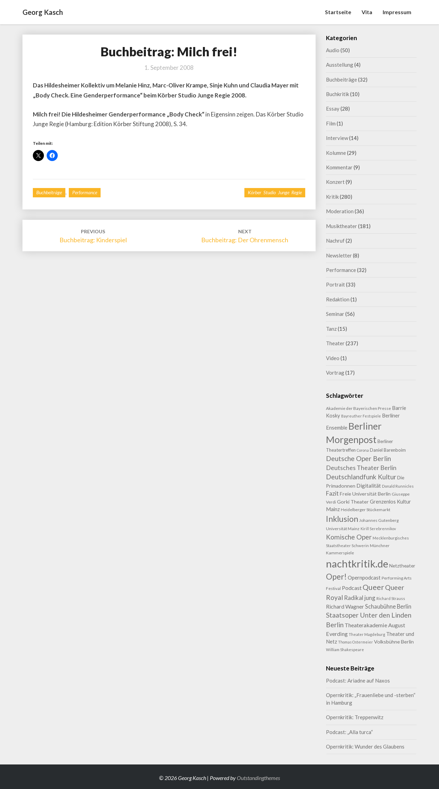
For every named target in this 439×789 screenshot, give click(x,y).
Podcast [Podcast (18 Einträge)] (352, 587)
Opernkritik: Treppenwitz (354, 717)
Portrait (335, 284)
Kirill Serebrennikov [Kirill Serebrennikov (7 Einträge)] (378, 528)
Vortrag (335, 372)
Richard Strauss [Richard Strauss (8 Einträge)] (390, 598)
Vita (367, 12)
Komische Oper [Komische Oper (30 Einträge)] (349, 537)
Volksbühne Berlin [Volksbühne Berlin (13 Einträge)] (394, 642)
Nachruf (335, 240)
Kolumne (336, 153)
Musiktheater (341, 226)
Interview (337, 138)
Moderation (340, 211)
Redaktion (337, 299)
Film (331, 123)
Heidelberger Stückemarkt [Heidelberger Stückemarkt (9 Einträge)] (365, 509)
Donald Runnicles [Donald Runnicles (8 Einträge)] (398, 486)
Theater (335, 343)
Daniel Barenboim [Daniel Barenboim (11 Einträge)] (388, 450)
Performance (84, 192)
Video (332, 358)
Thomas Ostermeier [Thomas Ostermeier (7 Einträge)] (355, 642)
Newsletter (339, 255)
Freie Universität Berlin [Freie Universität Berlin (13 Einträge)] (365, 494)
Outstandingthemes (258, 777)
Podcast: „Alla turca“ (349, 732)
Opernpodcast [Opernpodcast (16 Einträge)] (364, 577)
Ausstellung (339, 65)
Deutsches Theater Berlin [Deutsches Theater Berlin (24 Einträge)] (361, 467)
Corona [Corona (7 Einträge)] (363, 450)
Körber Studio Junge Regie (275, 192)
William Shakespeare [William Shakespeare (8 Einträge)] (345, 649)
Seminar (335, 314)
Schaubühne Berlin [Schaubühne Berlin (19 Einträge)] (388, 606)
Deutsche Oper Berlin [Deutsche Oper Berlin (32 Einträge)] (358, 458)
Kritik (332, 197)
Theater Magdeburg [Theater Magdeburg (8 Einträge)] (367, 634)
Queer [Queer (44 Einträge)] (373, 587)
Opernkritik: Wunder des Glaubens (365, 746)
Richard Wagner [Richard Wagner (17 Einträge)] (345, 606)
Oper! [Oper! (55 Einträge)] (336, 576)
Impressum (397, 12)
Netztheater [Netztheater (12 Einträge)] (402, 566)
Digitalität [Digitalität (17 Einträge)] (368, 485)
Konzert (335, 182)
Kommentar (339, 167)
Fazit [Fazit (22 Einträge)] (332, 493)
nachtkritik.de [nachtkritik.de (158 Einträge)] (357, 563)
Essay (332, 108)
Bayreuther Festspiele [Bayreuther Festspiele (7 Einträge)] (361, 416)
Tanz (331, 329)
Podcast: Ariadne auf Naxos (358, 680)
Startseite (338, 12)
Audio (332, 50)
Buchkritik (337, 94)
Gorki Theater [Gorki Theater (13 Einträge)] (353, 502)
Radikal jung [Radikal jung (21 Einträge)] (359, 597)
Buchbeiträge (49, 192)
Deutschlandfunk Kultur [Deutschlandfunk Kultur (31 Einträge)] (361, 477)
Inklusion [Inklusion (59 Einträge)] (342, 519)
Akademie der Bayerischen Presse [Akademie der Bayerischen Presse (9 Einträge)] (358, 408)
